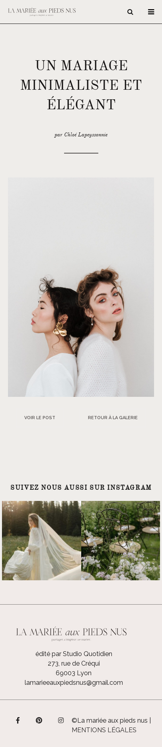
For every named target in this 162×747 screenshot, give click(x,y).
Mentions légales (104, 730)
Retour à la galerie (113, 417)
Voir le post (39, 417)
